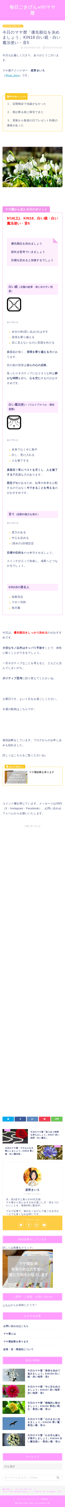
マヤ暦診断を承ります (16, 1341)
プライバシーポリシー (26, 1499)
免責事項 (44, 1499)
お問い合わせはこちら (16, 1326)
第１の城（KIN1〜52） (13, 26)
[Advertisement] (32, 933)
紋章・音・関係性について (18, 1349)
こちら (7, 1305)
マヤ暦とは (9, 1334)
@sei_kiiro (12, 75)
